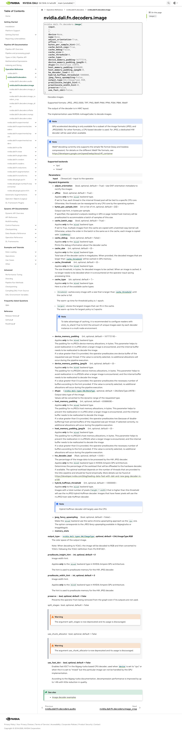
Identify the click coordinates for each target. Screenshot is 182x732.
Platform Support (12, 30)
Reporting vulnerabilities (15, 39)
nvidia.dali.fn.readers (15, 163)
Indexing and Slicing (13, 65)
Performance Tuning (13, 274)
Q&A (7, 305)
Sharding (9, 279)
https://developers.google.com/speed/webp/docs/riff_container (82, 153)
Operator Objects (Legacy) (16, 199)
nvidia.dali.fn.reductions (16, 168)
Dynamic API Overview (14, 213)
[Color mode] (175, 3)
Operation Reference (14, 69)
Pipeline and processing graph (17, 53)
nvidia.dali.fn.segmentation (18, 172)
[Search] (168, 3)
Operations (10, 256)
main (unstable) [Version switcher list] (65, 3)
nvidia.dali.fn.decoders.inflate (21, 110)
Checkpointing (11, 229)
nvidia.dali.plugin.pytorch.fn (18, 191)
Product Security (85, 724)
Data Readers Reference (15, 233)
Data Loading (10, 252)
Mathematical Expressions (16, 61)
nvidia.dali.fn (12, 73)
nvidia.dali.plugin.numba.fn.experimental (19, 185)
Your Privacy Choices (25, 724)
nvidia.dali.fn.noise (14, 151)
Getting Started (12, 35)
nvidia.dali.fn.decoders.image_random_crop (22, 98)
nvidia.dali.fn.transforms (17, 175)
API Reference (11, 217)
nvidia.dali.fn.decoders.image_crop (22, 91)
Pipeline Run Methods (14, 282)
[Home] (42, 9)
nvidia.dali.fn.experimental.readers (19, 142)
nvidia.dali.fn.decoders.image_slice (22, 105)
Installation (10, 26)
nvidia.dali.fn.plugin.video (17, 155)
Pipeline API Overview (14, 49)
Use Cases (9, 260)
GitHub (8, 320)
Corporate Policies (69, 724)
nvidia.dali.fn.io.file (14, 147)
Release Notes (11, 316)
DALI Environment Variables (16, 295)
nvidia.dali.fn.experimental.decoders (19, 128)
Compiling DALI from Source (17, 291)
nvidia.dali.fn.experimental (18, 122)
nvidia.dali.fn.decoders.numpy (21, 114)
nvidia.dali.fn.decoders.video (20, 118)
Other (7, 264)
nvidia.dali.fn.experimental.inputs (19, 135)
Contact (97, 724)
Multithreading (11, 221)
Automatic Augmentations (16, 195)
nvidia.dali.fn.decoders (16, 77)
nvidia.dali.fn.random (15, 159)
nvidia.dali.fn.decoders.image (21, 85)
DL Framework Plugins (14, 203)
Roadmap (9, 324)
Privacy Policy (9, 724)
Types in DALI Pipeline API (16, 57)
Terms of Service (42, 724)
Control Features (12, 225)
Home (7, 16)
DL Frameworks (12, 241)
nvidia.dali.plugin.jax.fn (16, 180)
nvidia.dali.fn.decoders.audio (20, 81)
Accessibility (55, 724)
